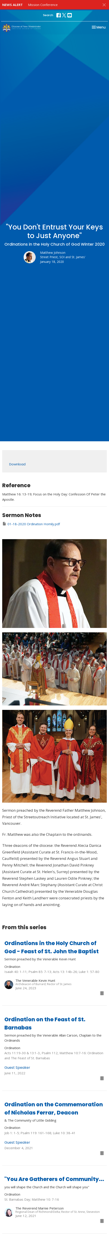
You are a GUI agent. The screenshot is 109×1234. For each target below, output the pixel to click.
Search (48, 15)
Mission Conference (43, 4)
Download (17, 464)
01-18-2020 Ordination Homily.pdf (31, 523)
